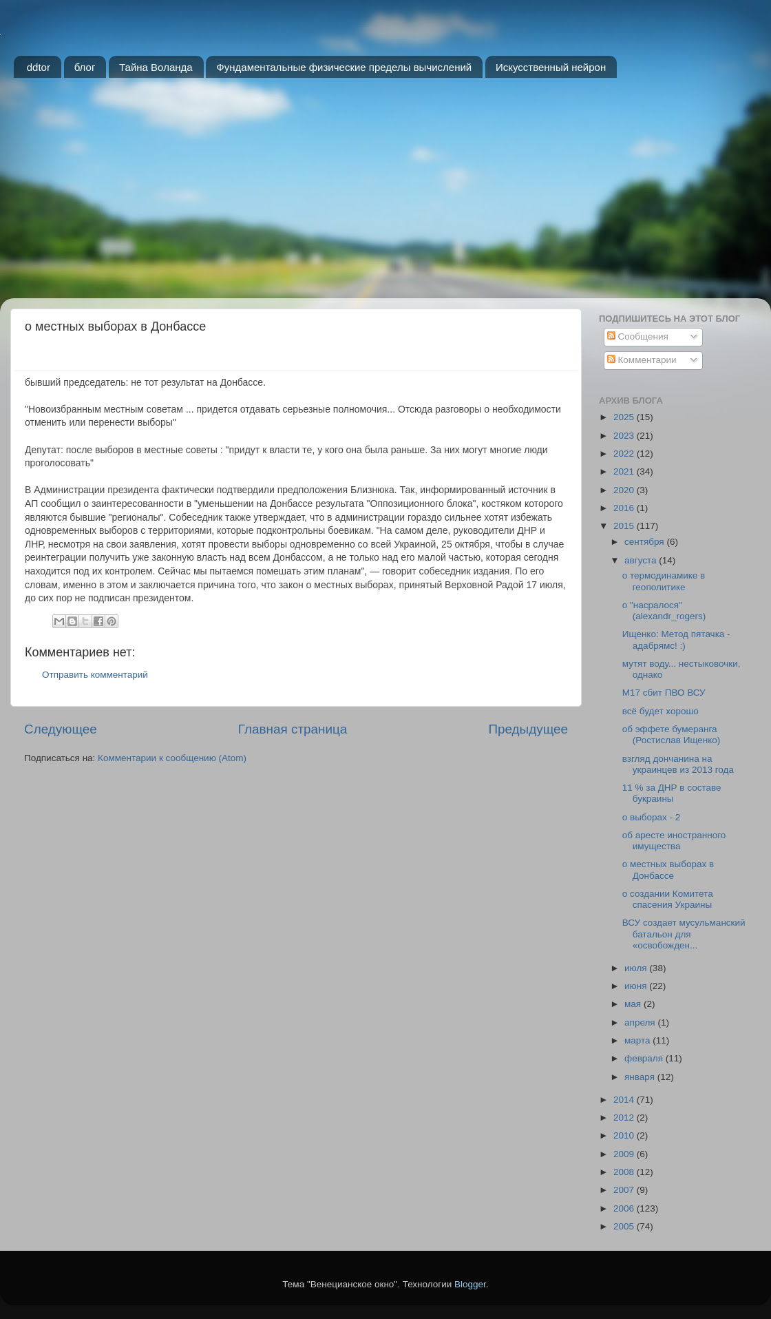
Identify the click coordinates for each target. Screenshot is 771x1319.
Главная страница (293, 729)
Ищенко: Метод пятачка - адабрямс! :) (676, 639)
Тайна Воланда (156, 67)
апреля (640, 1022)
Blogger (470, 1284)
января (640, 1077)
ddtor (38, 67)
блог (85, 67)
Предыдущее (528, 729)
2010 (625, 1135)
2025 (625, 417)
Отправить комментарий (95, 674)
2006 (625, 1208)
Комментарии (642, 360)
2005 (625, 1226)
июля (636, 968)
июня (636, 986)
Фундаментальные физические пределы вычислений (344, 67)
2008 (625, 1172)
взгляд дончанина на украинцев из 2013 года (678, 764)
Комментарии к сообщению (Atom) (172, 758)
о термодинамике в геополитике (664, 581)
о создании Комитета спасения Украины (667, 899)
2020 (625, 490)
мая (634, 1004)
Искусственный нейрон (551, 67)
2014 (625, 1099)
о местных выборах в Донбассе (668, 869)
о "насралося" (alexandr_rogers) (664, 610)
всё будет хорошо (660, 711)
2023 (625, 435)
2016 (625, 508)
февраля (645, 1058)
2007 (625, 1190)
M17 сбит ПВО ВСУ (664, 692)
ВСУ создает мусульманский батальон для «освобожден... (684, 933)
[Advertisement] (385, 194)
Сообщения (637, 336)
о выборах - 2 (651, 817)
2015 (625, 526)
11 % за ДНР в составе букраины (671, 793)
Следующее (60, 729)
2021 (625, 471)
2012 (625, 1117)
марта (638, 1040)
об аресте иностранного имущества (674, 840)
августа (641, 560)
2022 (625, 453)
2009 (625, 1154)
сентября (645, 542)
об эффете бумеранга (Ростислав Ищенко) (671, 734)
